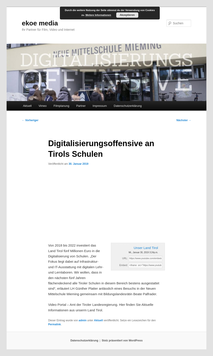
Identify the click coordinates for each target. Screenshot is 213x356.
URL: (125, 258)
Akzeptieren (127, 15)
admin (82, 320)
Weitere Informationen (98, 15)
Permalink (54, 324)
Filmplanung (61, 105)
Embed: (123, 265)
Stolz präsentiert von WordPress (122, 340)
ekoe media (40, 23)
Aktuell (27, 105)
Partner (81, 105)
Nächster (184, 120)
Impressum (100, 105)
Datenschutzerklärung (128, 105)
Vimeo (42, 105)
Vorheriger (30, 120)
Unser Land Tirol (146, 248)
